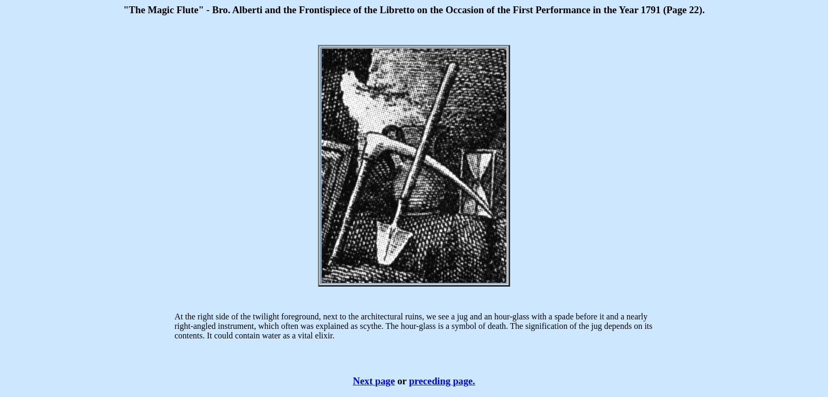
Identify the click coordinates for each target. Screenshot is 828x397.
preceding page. (442, 380)
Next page (373, 380)
